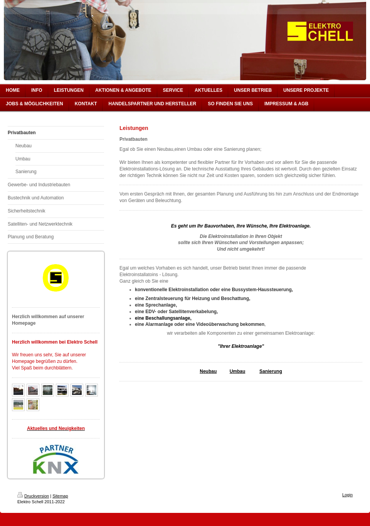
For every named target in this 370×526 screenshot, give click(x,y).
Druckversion (33, 496)
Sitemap (60, 496)
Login (347, 494)
